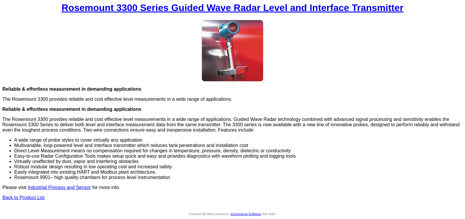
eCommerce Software (245, 214)
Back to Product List (23, 197)
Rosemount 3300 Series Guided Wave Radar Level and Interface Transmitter (233, 7)
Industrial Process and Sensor (59, 187)
